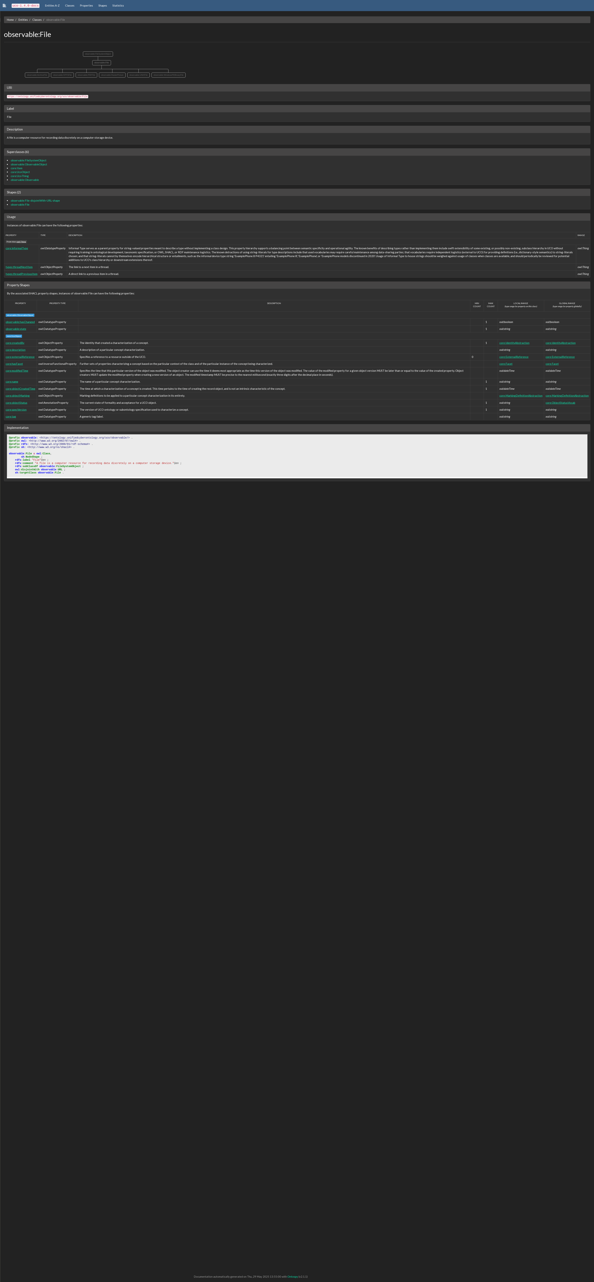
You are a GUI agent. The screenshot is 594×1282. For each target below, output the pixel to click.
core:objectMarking (17, 395)
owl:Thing (20, 242)
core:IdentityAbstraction (514, 342)
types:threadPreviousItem (21, 273)
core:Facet (505, 363)
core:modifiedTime (16, 370)
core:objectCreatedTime (20, 388)
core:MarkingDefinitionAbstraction (521, 395)
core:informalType (16, 248)
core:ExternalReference (514, 356)
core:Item (16, 168)
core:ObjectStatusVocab (560, 402)
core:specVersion (15, 409)
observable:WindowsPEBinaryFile (168, 75)
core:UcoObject (19, 172)
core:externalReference (19, 356)
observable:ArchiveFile (37, 75)
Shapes (102, 5)
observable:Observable (24, 179)
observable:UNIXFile (138, 75)
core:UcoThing (19, 176)
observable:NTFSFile (62, 75)
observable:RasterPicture (112, 75)
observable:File (101, 62)
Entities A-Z (52, 5)
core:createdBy (14, 342)
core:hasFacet (14, 363)
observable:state (15, 328)
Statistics (118, 5)
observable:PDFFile (86, 75)
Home (9, 19)
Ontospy (292, 1276)
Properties (86, 5)
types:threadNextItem (18, 267)
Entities (22, 19)
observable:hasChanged (19, 322)
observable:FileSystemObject (98, 54)
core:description (15, 349)
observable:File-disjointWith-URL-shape (34, 200)
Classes (69, 5)
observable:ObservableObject (28, 164)
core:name (11, 381)
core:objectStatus (16, 402)
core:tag (10, 416)
